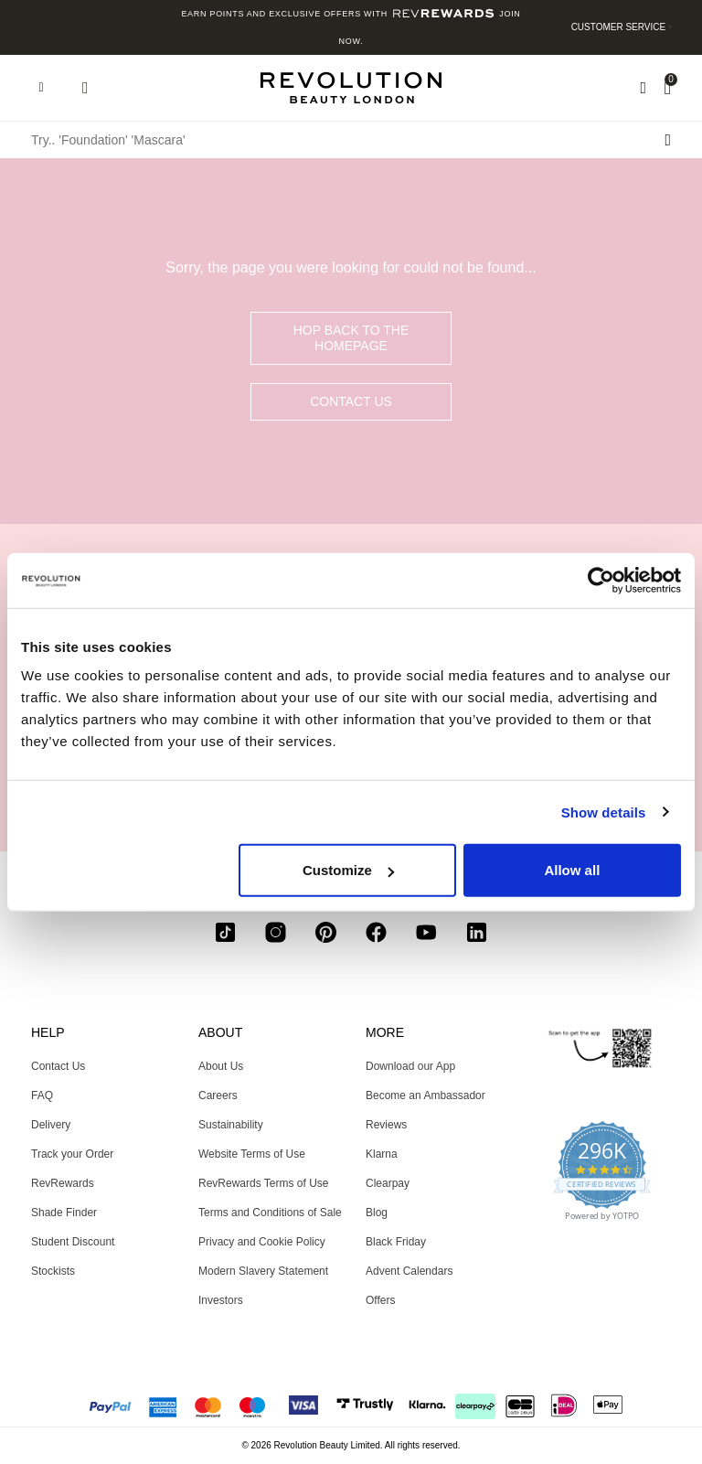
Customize (348, 870)
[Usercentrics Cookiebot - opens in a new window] (601, 579)
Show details (603, 811)
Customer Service (618, 27)
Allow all (572, 870)
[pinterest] (325, 936)
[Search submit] (668, 140)
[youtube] (426, 936)
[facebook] (376, 936)
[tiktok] (225, 936)
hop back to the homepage (351, 338)
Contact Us (351, 401)
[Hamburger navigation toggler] (41, 88)
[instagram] (275, 936)
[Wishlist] (643, 88)
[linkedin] (476, 936)
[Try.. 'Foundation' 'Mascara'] (351, 140)
